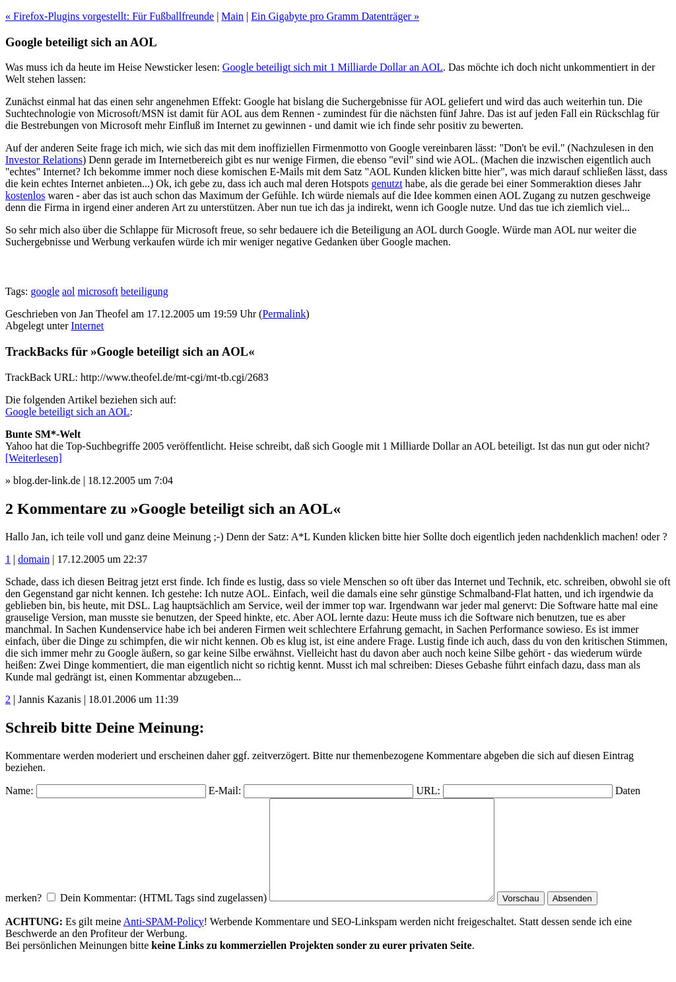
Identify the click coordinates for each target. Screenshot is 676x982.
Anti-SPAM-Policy (163, 941)
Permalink (284, 313)
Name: (19, 790)
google (44, 291)
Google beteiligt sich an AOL (67, 411)
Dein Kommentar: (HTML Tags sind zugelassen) (163, 917)
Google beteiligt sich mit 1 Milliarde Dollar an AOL (332, 67)
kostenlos (25, 195)
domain (34, 559)
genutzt (386, 183)
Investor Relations (44, 159)
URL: (428, 790)
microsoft (98, 291)
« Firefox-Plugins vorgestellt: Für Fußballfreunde (109, 16)
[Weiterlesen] (33, 458)
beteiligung (144, 291)
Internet (87, 325)
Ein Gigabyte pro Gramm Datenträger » (335, 16)
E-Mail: (225, 790)
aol (68, 291)
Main (232, 16)
